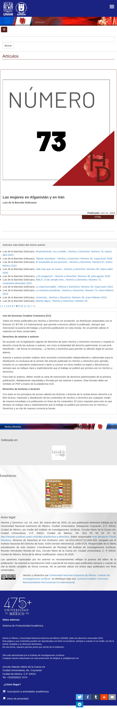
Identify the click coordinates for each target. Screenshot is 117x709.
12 (28, 306)
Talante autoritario (46, 258)
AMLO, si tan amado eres (50, 279)
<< (1, 306)
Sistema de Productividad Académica (22, 625)
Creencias (42, 297)
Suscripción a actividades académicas (26, 691)
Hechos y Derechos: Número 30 (69, 300)
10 (21, 306)
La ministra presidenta (48, 290)
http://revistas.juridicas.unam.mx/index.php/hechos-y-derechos (35, 536)
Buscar (8, 45)
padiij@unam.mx (71, 658)
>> (34, 306)
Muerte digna (43, 300)
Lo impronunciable (46, 286)
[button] (79, 697)
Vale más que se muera (49, 269)
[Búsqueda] (58, 39)
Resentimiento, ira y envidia (51, 251)
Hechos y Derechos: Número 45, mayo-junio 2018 (84, 258)
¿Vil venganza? (44, 276)
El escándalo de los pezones (52, 262)
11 (25, 306)
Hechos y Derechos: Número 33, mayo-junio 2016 (85, 286)
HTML (98, 216)
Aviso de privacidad (15, 698)
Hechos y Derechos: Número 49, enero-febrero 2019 (78, 297)
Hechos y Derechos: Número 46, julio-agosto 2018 (82, 276)
